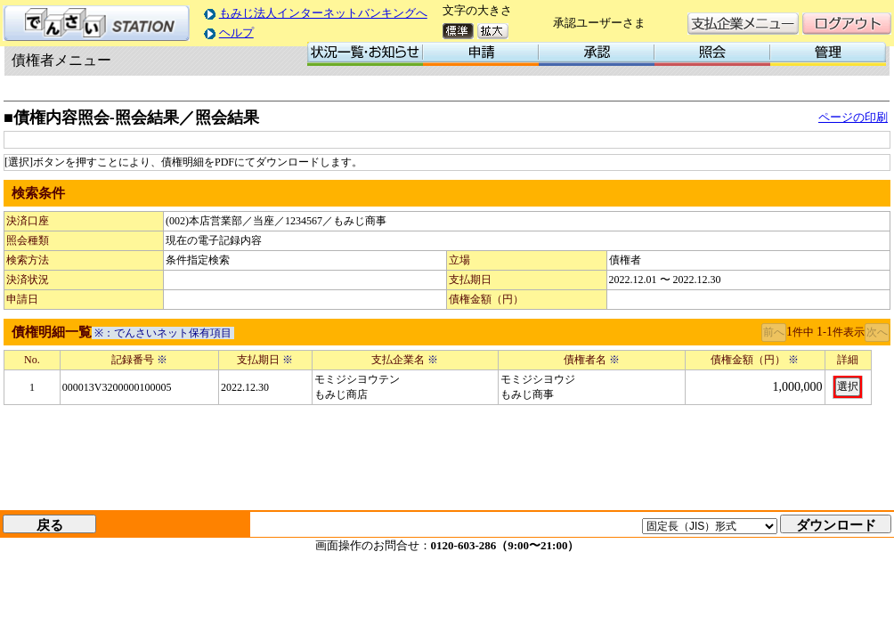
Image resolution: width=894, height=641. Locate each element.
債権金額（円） (486, 299)
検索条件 (38, 193)
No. (32, 359)
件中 (803, 332)
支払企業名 (404, 359)
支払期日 (470, 279)
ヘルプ (236, 32)
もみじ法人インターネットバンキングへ (323, 13)
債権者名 (592, 359)
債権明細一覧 (52, 332)
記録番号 (139, 359)
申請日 (22, 299)
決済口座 (27, 221)
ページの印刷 (853, 117)
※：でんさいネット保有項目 (163, 333)
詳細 (847, 359)
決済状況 (27, 279)
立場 (459, 260)
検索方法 (27, 260)
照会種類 (27, 240)
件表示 (849, 332)
